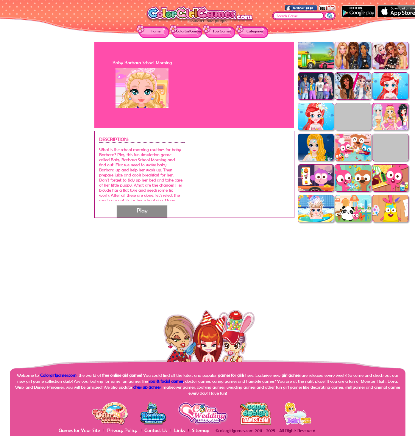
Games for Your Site (79, 430)
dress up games (146, 387)
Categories (254, 31)
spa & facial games (166, 381)
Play (142, 210)
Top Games (222, 31)
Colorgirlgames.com (58, 375)
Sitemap (201, 430)
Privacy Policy (122, 430)
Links (179, 430)
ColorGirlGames (188, 31)
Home (155, 31)
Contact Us (155, 430)
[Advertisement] (46, 131)
